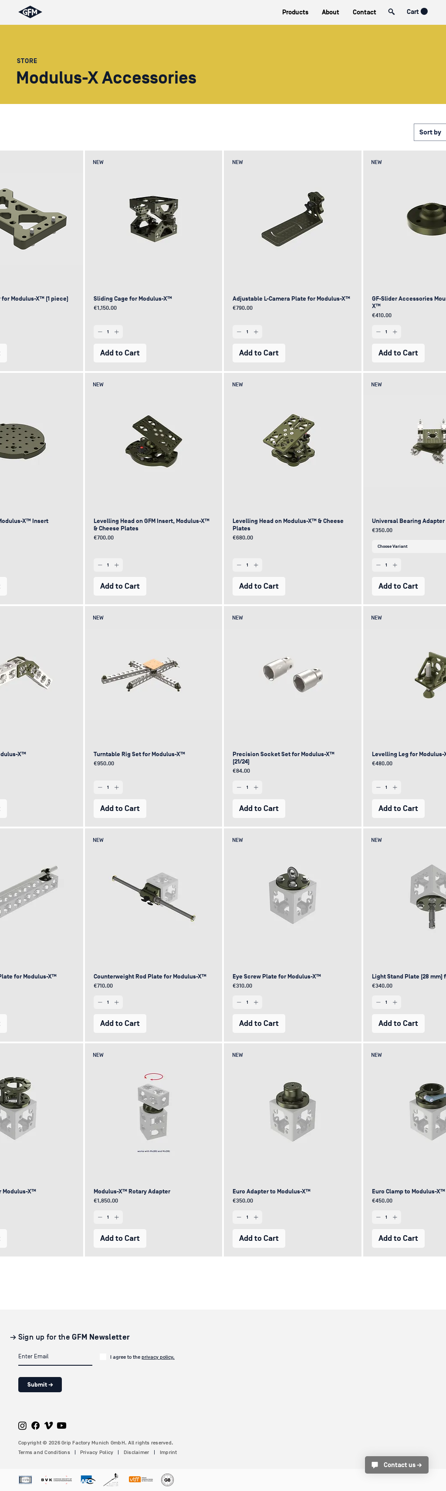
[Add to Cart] (120, 353)
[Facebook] (35, 1425)
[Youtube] (61, 1425)
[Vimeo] (48, 1425)
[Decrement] (99, 331)
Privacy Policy (96, 1452)
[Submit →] (40, 1384)
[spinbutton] (108, 331)
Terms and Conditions (44, 1452)
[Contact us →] (397, 1465)
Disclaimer (136, 1452)
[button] (295, 12)
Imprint (168, 1452)
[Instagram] (22, 1425)
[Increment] (117, 331)
